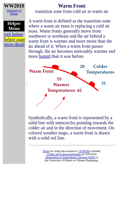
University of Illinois (14, 12)
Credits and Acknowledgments (63, 154)
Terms (45, 151)
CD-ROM (84, 151)
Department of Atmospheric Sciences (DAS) (70, 157)
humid (44, 56)
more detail (14, 44)
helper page (14, 39)
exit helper (13, 34)
